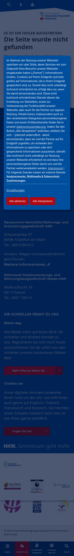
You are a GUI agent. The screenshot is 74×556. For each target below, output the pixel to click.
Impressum (55, 168)
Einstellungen (16, 190)
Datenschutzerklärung (31, 127)
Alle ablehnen (17, 201)
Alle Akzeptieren (42, 201)
